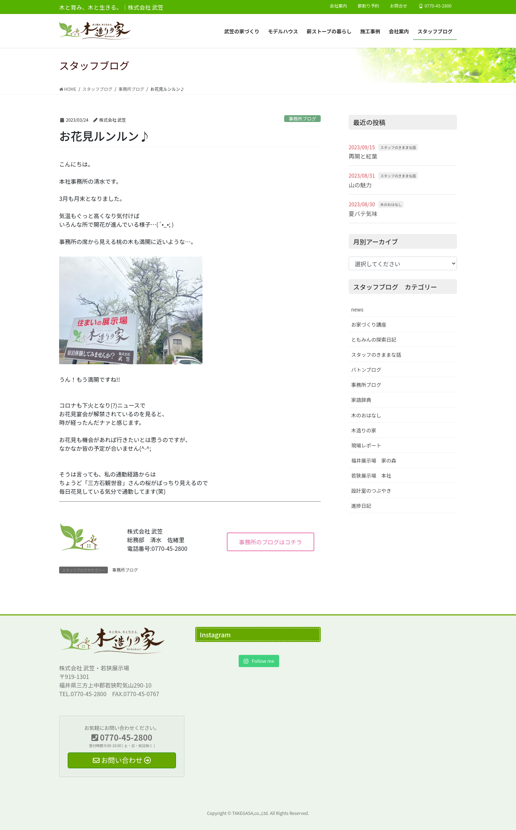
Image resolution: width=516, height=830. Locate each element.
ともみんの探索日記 (373, 339)
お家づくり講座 (368, 324)
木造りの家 (363, 430)
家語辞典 (361, 399)
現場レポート (366, 445)
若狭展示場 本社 (371, 475)
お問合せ (398, 6)
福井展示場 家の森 (373, 460)
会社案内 (338, 6)
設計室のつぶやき (371, 490)
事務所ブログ (302, 118)
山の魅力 (360, 184)
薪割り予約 (368, 6)
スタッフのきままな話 (398, 147)
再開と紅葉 (363, 156)
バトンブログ (366, 369)
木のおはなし (391, 204)
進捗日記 (361, 505)
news (357, 309)
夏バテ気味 (363, 213)
